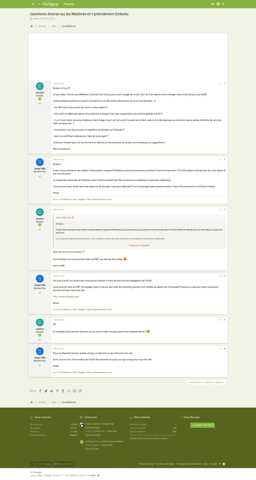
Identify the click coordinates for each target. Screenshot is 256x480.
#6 (225, 348)
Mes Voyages (79, 199)
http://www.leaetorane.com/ (99, 199)
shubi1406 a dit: (63, 217)
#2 (225, 159)
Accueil (213, 464)
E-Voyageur (36, 472)
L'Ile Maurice (66, 199)
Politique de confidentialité (188, 464)
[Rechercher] (223, 4)
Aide (205, 464)
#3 (225, 209)
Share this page (202, 425)
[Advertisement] (128, 56)
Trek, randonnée (92, 435)
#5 (225, 320)
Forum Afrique (92, 448)
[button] (33, 4)
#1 (225, 83)
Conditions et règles (165, 464)
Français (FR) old (64, 464)
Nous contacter (146, 464)
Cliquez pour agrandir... (139, 245)
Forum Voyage (44, 464)
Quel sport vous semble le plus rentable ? (104, 441)
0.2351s (73, 475)
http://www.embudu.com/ (66, 296)
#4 (225, 276)
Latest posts (90, 417)
